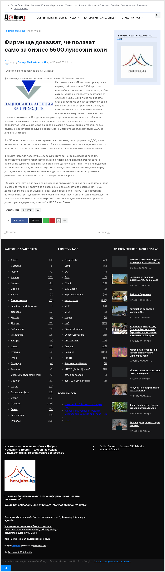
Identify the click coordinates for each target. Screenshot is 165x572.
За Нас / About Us (19, 5)
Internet (32, 271)
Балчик (32, 283)
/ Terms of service (28, 526)
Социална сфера (32, 392)
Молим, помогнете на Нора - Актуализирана (145, 371)
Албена (32, 277)
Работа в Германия (140, 294)
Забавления (32, 329)
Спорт (32, 398)
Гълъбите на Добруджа (32, 306)
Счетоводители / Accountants (134, 5)
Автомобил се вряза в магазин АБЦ (142, 310)
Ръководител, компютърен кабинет (145, 424)
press (68, 420)
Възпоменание (32, 300)
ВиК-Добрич (86, 288)
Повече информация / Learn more (112, 561)
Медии (86, 317)
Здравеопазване (86, 294)
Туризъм (32, 421)
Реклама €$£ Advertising (42, 5)
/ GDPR (21, 532)
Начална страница (15, 31)
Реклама (32, 369)
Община (86, 346)
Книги (32, 346)
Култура (32, 352)
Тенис (32, 409)
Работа (86, 357)
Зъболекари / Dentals (107, 5)
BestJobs (32, 266)
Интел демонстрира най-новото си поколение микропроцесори (144, 352)
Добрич (32, 323)
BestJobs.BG (86, 260)
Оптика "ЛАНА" (21, 8)
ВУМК (86, 283)
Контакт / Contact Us (66, 5)
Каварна (32, 340)
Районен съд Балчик (86, 363)
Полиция (86, 352)
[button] (157, 15)
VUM (86, 266)
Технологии (32, 415)
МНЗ (86, 311)
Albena (32, 260)
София (32, 386)
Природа (32, 363)
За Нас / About (108, 446)
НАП (38, 210)
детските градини (86, 375)
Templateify (16, 546)
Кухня (32, 357)
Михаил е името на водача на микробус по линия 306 (145, 261)
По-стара (102, 232)
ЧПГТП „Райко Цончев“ (86, 369)
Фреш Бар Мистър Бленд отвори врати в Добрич (144, 406)
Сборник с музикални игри (32, 375)
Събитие (32, 403)
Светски (32, 380)
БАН (86, 271)
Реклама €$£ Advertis (20, 552)
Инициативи (32, 334)
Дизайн (32, 317)
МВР (86, 306)
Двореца (32, 311)
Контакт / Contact (109, 449)
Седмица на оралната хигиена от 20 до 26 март (144, 278)
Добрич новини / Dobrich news (56, 17)
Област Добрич (86, 329)
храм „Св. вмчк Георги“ (86, 380)
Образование (86, 340)
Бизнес (32, 288)
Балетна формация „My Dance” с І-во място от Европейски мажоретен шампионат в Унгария (143, 331)
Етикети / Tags (131, 17)
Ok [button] (6, 568)
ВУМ (86, 277)
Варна (32, 294)
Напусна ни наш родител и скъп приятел (145, 389)
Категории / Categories (99, 17)
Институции (33, 31)
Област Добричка (86, 334)
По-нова (11, 232)
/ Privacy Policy (31, 529)
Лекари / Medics (87, 5)
